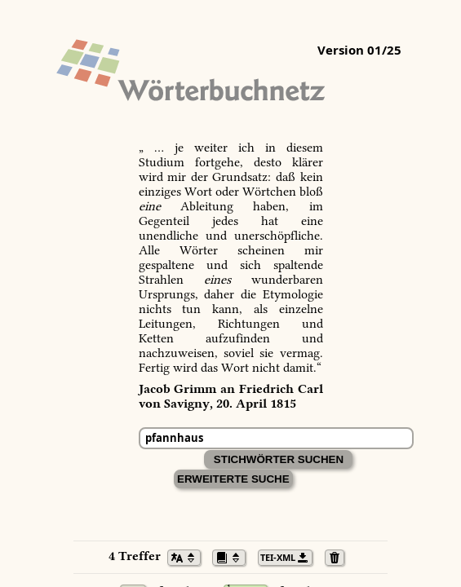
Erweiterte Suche (233, 479)
